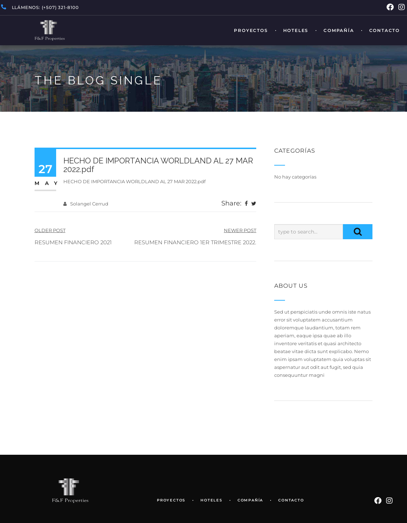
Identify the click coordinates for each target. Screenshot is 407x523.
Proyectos (251, 30)
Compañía (339, 30)
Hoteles (296, 30)
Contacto (384, 30)
